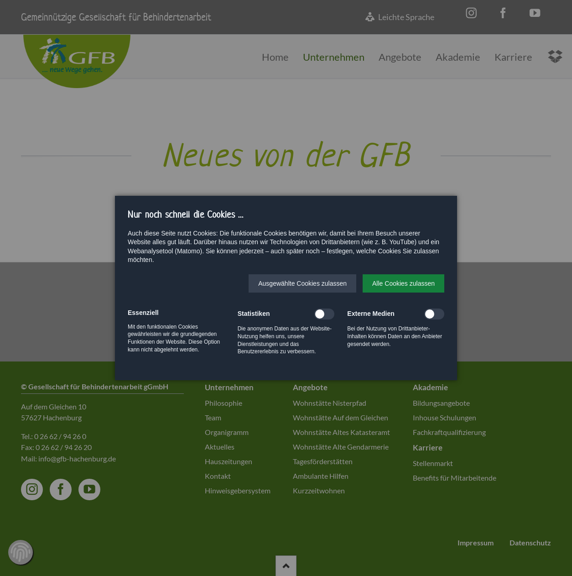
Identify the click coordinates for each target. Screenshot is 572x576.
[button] (302, 283)
